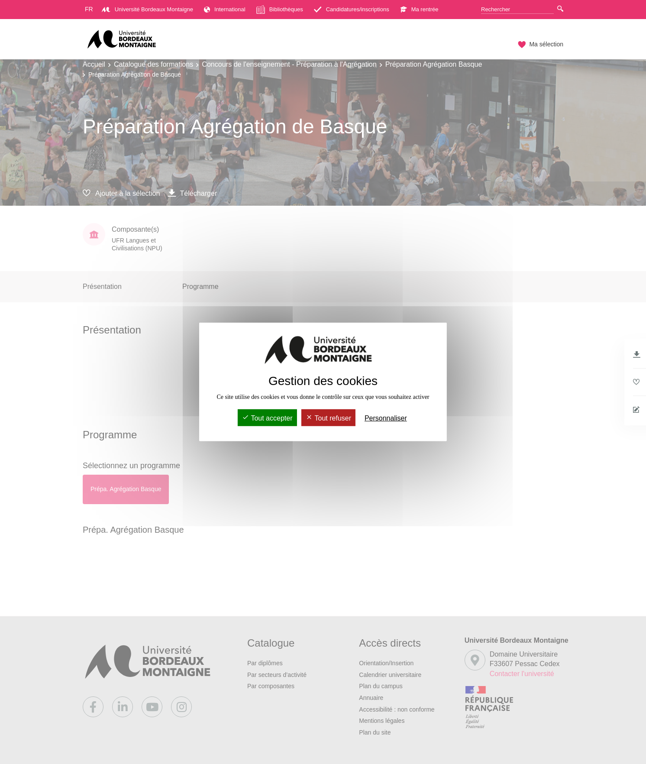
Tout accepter (267, 418)
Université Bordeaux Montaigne (147, 9)
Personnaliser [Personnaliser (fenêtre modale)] (386, 418)
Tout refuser (328, 418)
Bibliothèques (279, 9)
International (224, 9)
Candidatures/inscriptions (351, 9)
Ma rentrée (419, 9)
